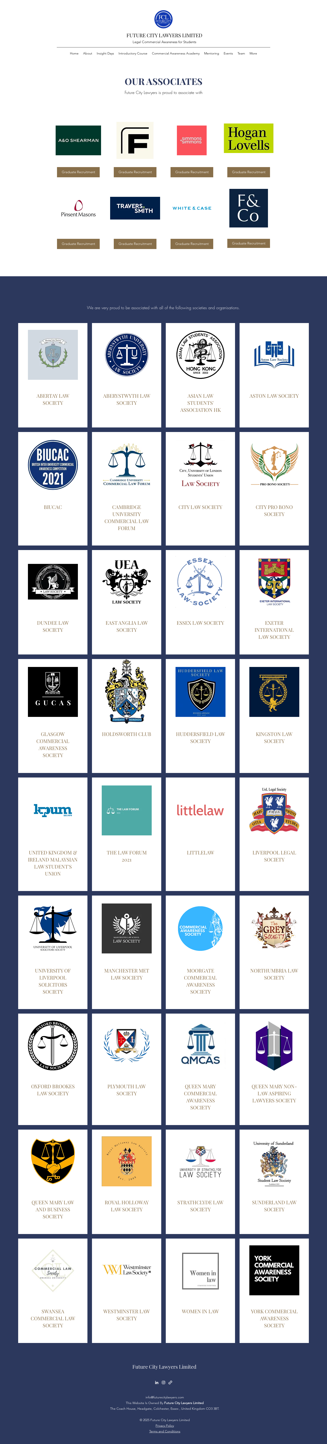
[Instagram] (163, 1382)
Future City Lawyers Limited (164, 1366)
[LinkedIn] (156, 1382)
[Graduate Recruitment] (78, 172)
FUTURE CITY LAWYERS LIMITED (164, 35)
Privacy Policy (165, 1426)
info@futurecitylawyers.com (165, 1397)
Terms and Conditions (164, 1431)
